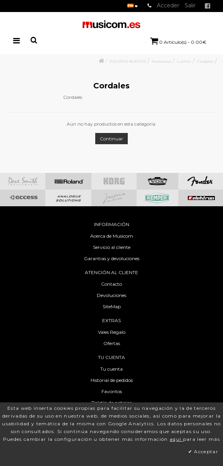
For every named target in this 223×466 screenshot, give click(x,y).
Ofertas (111, 343)
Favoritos (111, 391)
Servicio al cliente (111, 247)
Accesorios (161, 61)
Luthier (184, 61)
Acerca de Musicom (111, 236)
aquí (176, 439)
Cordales (205, 61)
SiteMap (112, 306)
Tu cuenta (111, 369)
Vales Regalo (111, 332)
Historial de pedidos (112, 380)
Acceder (168, 5)
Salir (190, 5)
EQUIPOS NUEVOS (128, 61)
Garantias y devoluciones (111, 258)
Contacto (111, 284)
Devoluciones (111, 295)
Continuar (111, 139)
